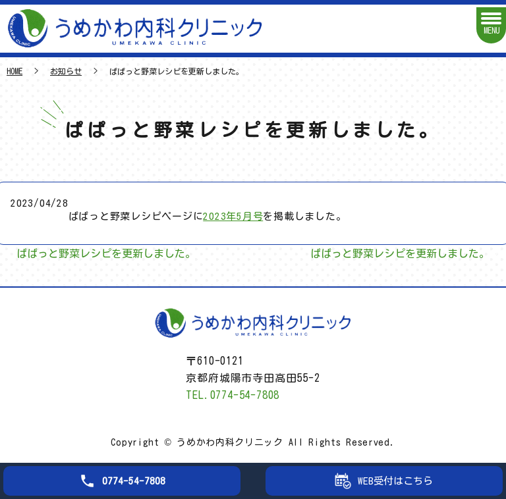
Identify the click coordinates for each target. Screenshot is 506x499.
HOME (14, 71)
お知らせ (66, 71)
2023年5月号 (233, 216)
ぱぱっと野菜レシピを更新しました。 (106, 253)
